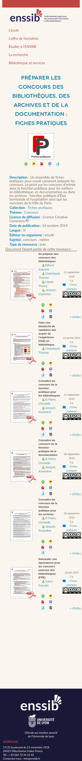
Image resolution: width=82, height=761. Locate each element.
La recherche (18, 55)
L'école (14, 30)
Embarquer (50, 317)
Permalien (42, 164)
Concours (31, 212)
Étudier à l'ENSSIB (22, 46)
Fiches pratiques (40, 207)
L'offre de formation (23, 38)
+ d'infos (75, 317)
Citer (34, 164)
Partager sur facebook (50, 164)
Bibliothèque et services (27, 63)
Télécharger (26, 164)
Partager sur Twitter (58, 164)
